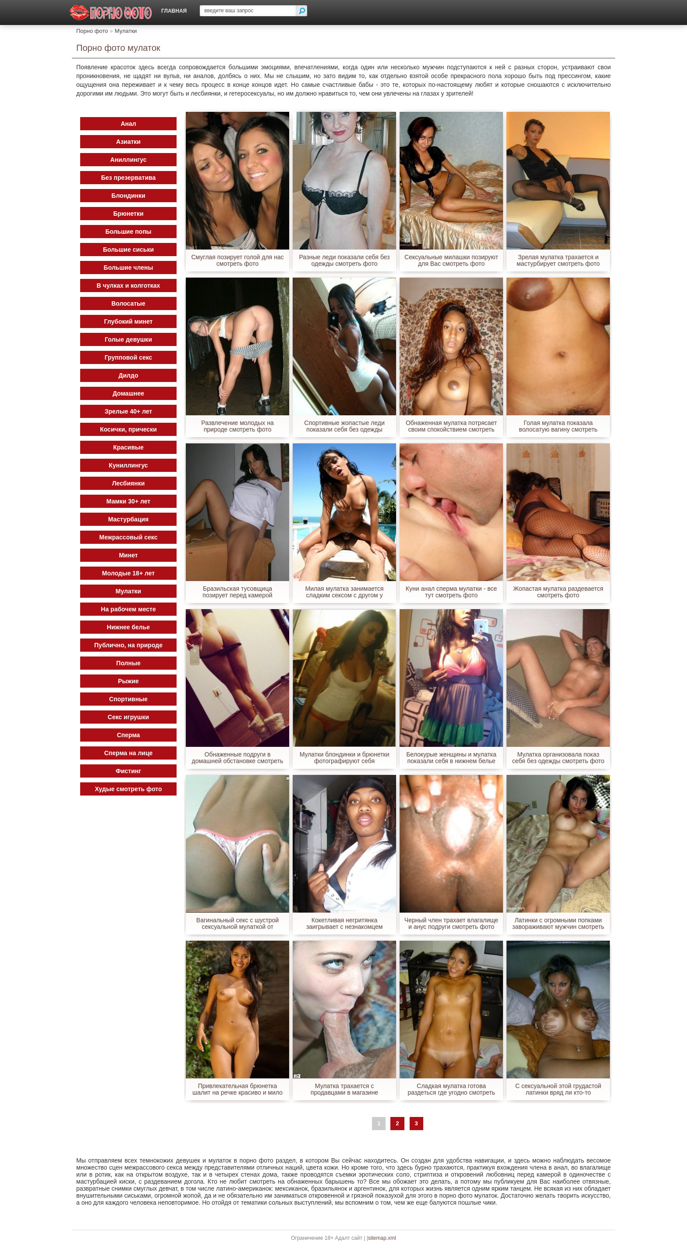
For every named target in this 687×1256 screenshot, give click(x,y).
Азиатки (128, 141)
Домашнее (128, 393)
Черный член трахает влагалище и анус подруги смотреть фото (451, 923)
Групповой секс (128, 357)
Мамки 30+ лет (128, 501)
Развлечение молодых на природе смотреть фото (237, 426)
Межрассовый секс (128, 537)
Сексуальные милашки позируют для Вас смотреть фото (451, 260)
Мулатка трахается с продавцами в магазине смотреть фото (344, 1089)
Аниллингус (128, 159)
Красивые (128, 447)
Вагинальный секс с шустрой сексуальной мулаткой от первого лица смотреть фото (237, 923)
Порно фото (92, 31)
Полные (128, 663)
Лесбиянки (128, 483)
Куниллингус (128, 465)
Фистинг (128, 770)
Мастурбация (128, 519)
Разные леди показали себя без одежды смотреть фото (344, 260)
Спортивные (128, 699)
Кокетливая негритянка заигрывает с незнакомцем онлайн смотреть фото (344, 923)
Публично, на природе (128, 645)
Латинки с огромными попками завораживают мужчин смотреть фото (558, 923)
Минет (128, 555)
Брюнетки (128, 213)
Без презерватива (128, 177)
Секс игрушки (128, 717)
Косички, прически (128, 429)
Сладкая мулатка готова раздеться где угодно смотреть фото (451, 1089)
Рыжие (128, 681)
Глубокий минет (128, 321)
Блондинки (128, 195)
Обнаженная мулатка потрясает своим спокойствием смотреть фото (451, 426)
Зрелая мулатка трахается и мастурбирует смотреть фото (558, 260)
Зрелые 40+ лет (128, 411)
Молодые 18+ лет (128, 573)
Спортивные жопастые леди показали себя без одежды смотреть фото (344, 426)
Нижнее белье (128, 627)
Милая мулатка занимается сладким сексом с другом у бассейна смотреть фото (344, 592)
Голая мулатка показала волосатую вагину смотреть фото (558, 426)
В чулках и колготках (128, 285)
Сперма (128, 735)
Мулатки (126, 31)
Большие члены (128, 267)
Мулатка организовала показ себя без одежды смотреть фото (558, 757)
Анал (128, 123)
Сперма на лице (128, 752)
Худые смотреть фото (128, 788)
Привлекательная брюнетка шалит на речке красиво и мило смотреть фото (237, 1089)
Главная (174, 11)
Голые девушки (128, 339)
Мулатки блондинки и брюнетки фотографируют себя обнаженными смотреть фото (345, 757)
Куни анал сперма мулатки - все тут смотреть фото (451, 592)
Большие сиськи (128, 249)
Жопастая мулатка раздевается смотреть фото (558, 592)
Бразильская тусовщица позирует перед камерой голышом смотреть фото (237, 592)
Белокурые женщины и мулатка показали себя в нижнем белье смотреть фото (451, 757)
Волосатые (128, 303)
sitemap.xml (382, 1238)
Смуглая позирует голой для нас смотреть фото (237, 260)
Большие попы (128, 231)
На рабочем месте (128, 609)
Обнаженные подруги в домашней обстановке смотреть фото (237, 757)
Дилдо (128, 375)
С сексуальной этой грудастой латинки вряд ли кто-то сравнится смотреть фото (558, 1089)
